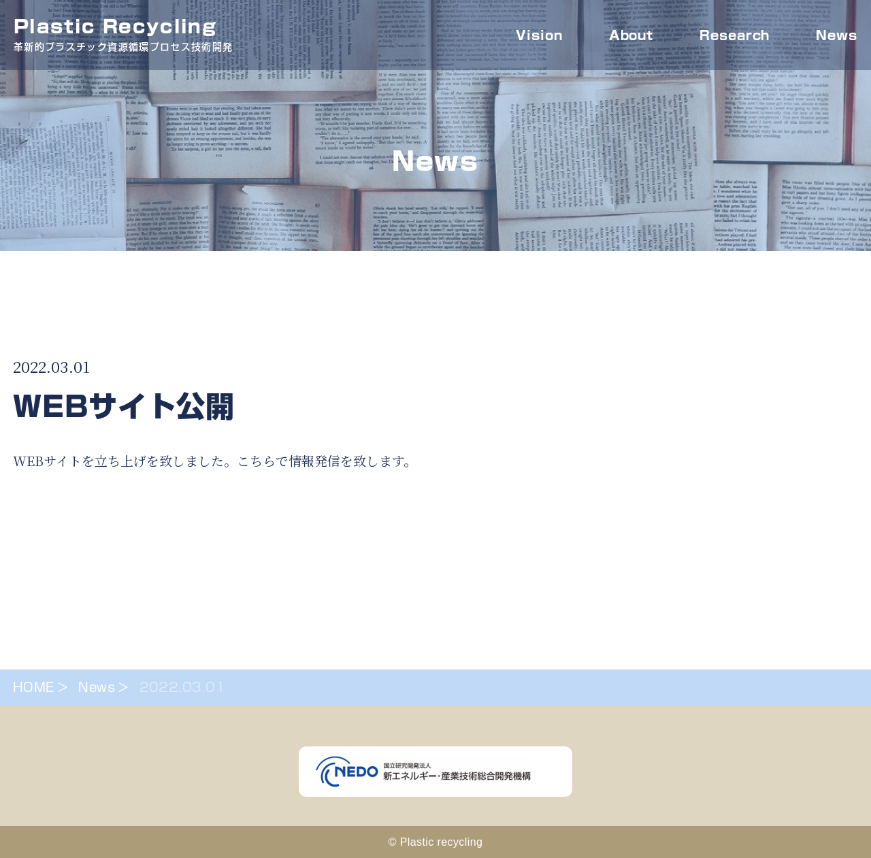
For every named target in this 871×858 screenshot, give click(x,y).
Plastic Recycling (123, 37)
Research (735, 35)
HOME (33, 687)
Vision (539, 35)
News (836, 35)
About (631, 35)
